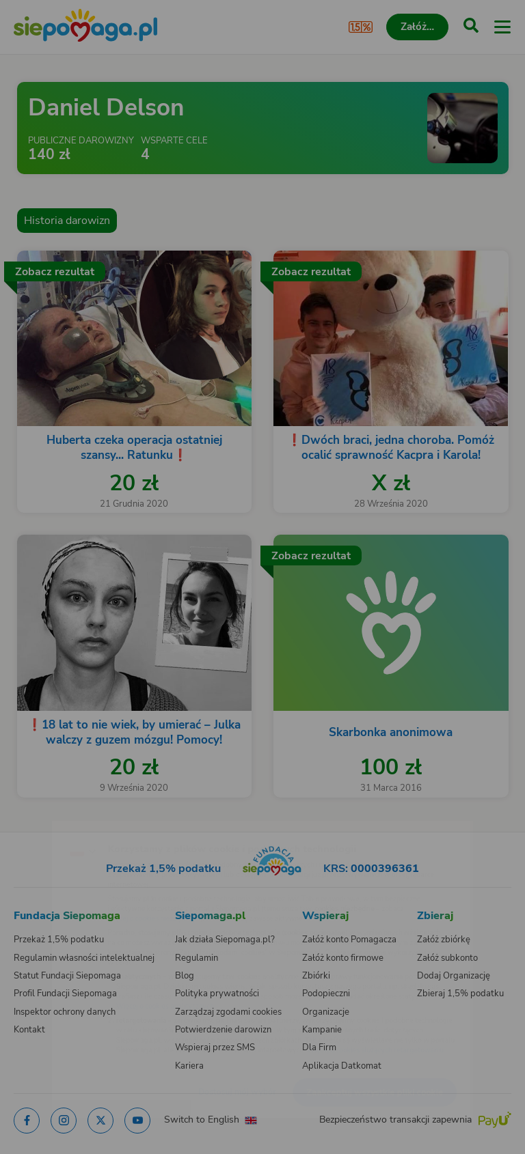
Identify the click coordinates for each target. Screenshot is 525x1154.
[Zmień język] (38, 822)
